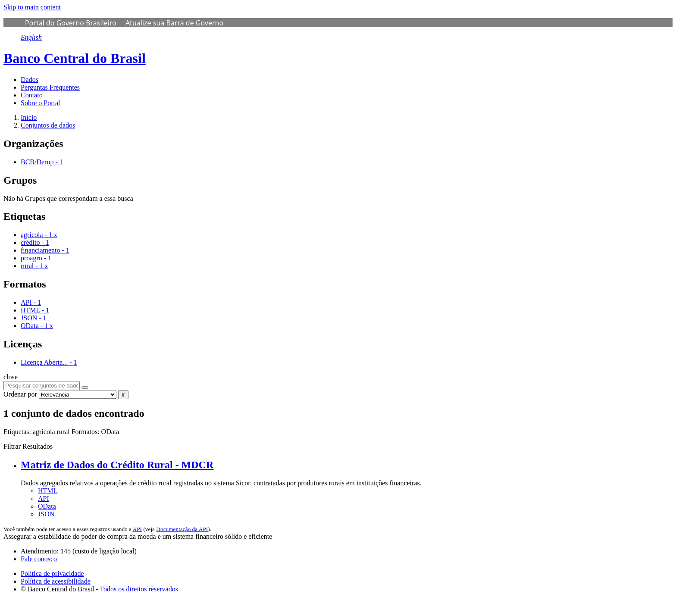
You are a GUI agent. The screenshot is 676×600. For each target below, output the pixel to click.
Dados (29, 79)
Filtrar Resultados (28, 446)
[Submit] (84, 387)
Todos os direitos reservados (139, 589)
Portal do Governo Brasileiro (70, 23)
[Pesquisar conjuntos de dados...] (41, 385)
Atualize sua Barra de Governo (174, 23)
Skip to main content (32, 7)
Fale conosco (39, 558)
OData (47, 506)
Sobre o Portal (40, 102)
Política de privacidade (52, 573)
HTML (47, 490)
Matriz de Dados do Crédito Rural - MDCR (117, 464)
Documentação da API (182, 529)
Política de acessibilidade (56, 581)
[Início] (29, 117)
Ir (123, 394)
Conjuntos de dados (48, 125)
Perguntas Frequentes (50, 87)
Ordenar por (20, 394)
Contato (32, 95)
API (43, 498)
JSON (46, 514)
